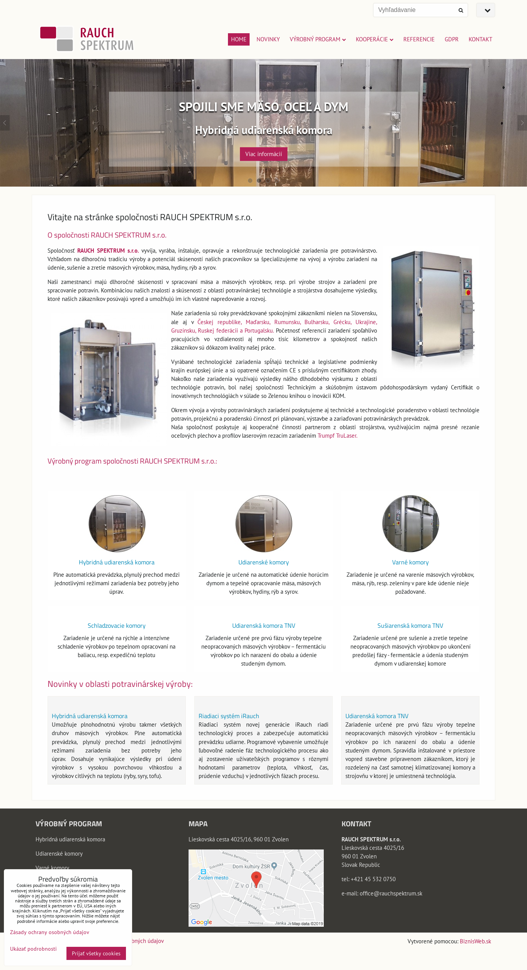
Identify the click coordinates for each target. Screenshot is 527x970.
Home (238, 39)
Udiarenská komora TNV (263, 625)
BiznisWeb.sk (475, 941)
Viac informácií (263, 154)
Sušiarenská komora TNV (410, 625)
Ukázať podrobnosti (33, 949)
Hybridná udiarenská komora (117, 562)
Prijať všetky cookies (96, 953)
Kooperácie (374, 39)
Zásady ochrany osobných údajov (49, 932)
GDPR (452, 39)
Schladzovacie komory (117, 625)
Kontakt (480, 39)
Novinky (268, 39)
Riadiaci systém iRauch (229, 715)
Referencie (419, 39)
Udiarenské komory (263, 562)
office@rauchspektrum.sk (391, 893)
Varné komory (410, 562)
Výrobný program (318, 39)
